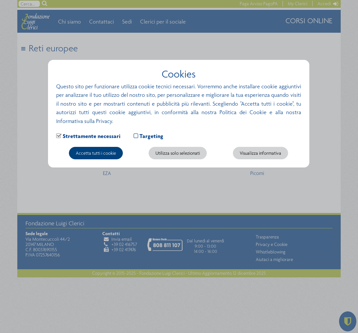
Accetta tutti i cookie (96, 153)
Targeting (151, 136)
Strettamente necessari (92, 136)
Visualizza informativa (260, 153)
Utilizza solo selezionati (177, 153)
